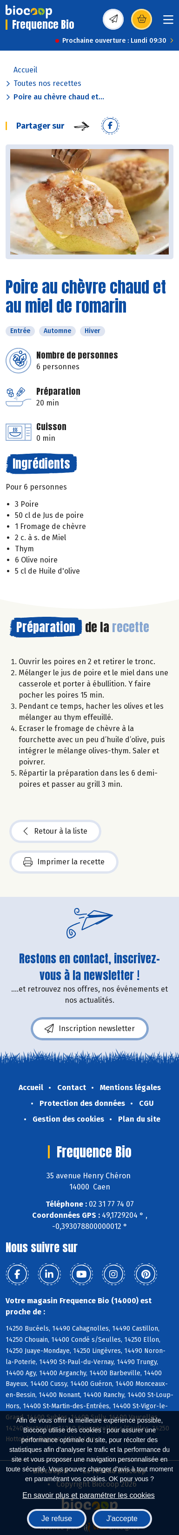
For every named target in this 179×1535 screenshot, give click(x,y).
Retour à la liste (55, 831)
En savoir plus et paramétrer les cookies (88, 1495)
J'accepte (122, 1518)
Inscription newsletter (90, 1028)
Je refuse (56, 1518)
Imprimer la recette (64, 862)
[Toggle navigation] (168, 22)
